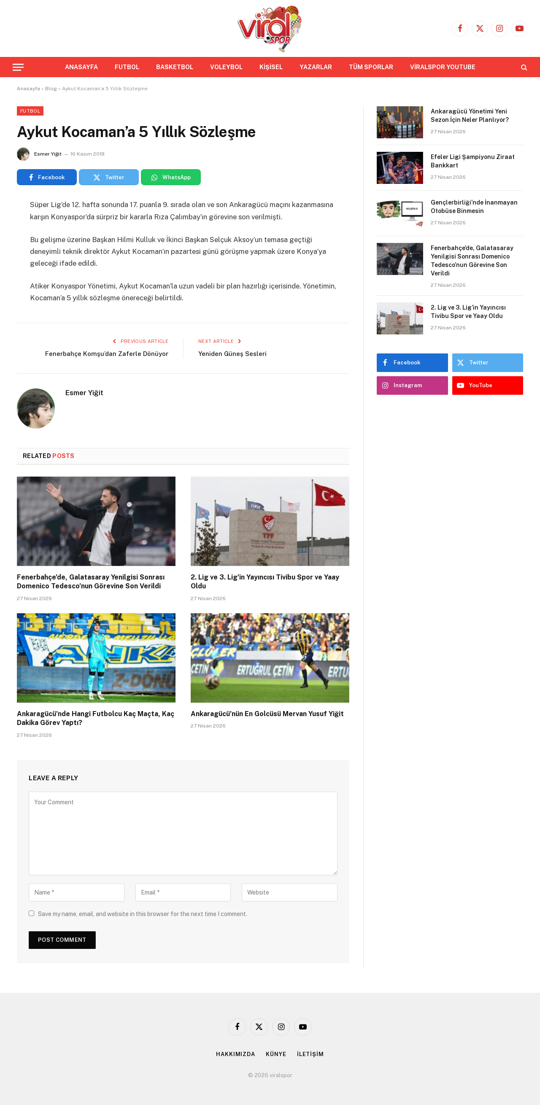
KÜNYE (276, 1054)
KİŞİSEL (271, 67)
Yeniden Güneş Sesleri (232, 353)
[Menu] (18, 67)
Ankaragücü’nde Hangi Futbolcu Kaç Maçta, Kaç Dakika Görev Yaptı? (95, 718)
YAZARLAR (316, 67)
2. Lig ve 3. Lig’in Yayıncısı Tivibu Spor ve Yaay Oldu (265, 581)
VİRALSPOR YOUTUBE (442, 67)
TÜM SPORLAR (371, 67)
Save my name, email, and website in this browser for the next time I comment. (142, 914)
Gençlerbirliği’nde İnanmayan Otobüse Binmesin (474, 206)
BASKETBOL (174, 67)
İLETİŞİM (310, 1054)
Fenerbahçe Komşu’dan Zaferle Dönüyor (106, 353)
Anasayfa (28, 89)
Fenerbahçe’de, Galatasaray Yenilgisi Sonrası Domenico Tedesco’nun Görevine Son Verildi (91, 581)
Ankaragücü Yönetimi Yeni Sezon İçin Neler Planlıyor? (470, 115)
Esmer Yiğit (48, 154)
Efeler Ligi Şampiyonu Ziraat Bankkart (473, 161)
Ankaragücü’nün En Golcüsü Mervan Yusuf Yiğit (267, 714)
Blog (51, 89)
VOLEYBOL (226, 67)
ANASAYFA (81, 67)
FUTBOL (127, 67)
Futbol (30, 110)
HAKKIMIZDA (235, 1054)
